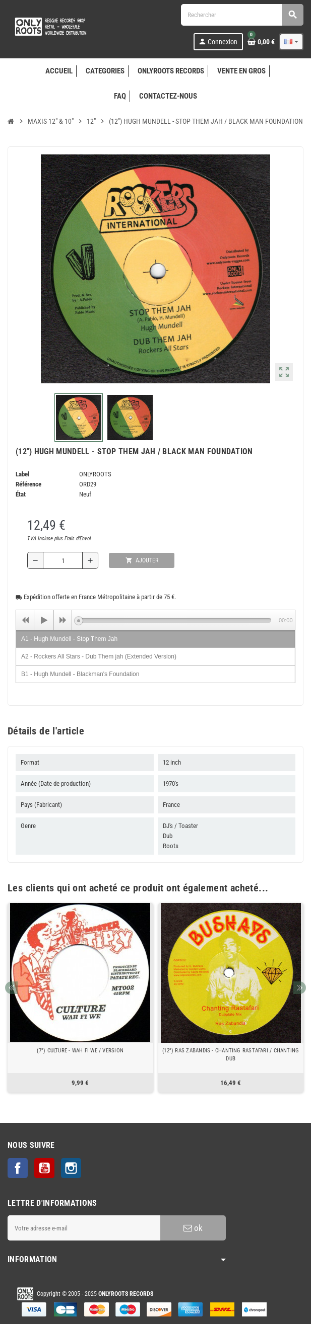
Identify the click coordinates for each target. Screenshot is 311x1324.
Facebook (18, 1168)
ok (193, 1228)
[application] (155, 620)
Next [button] (299, 987)
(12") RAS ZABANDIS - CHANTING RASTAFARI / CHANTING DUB (230, 1054)
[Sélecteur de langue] (291, 41)
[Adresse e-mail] (84, 1227)
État (21, 494)
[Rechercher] (242, 15)
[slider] (175, 620)
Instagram (71, 1168)
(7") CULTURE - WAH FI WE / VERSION (80, 1050)
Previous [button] (11, 987)
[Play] (44, 620)
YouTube (44, 1168)
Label (22, 474)
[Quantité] (63, 560)
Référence (28, 484)
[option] (80, 998)
